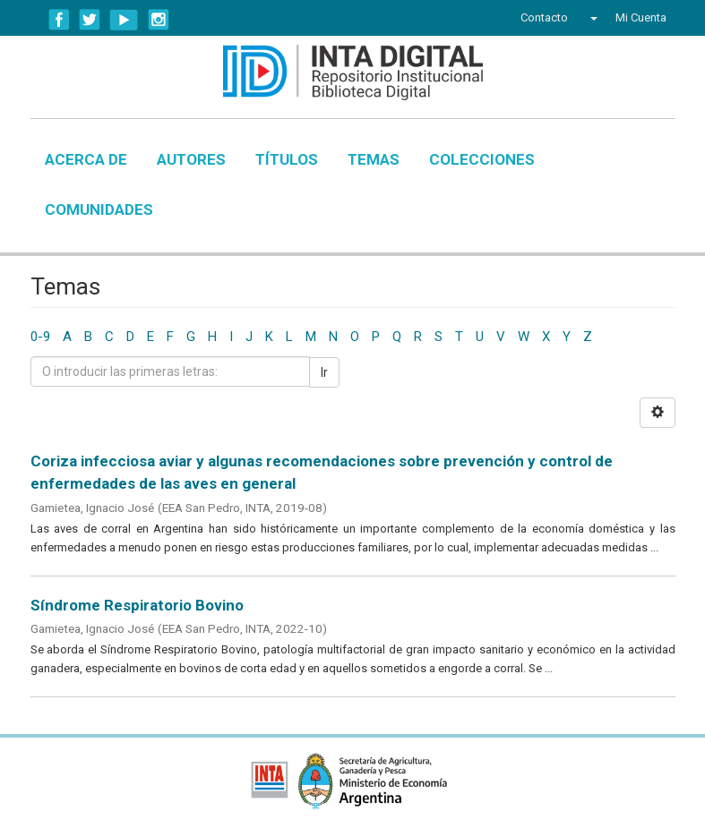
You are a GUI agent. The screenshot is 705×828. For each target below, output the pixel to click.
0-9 (40, 337)
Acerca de (86, 159)
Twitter (89, 19)
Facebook (59, 19)
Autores (191, 159)
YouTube (124, 19)
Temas (374, 159)
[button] (591, 18)
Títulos (286, 159)
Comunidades (99, 209)
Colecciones (482, 159)
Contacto (544, 17)
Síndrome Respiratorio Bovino (137, 605)
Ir (324, 372)
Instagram (158, 19)
